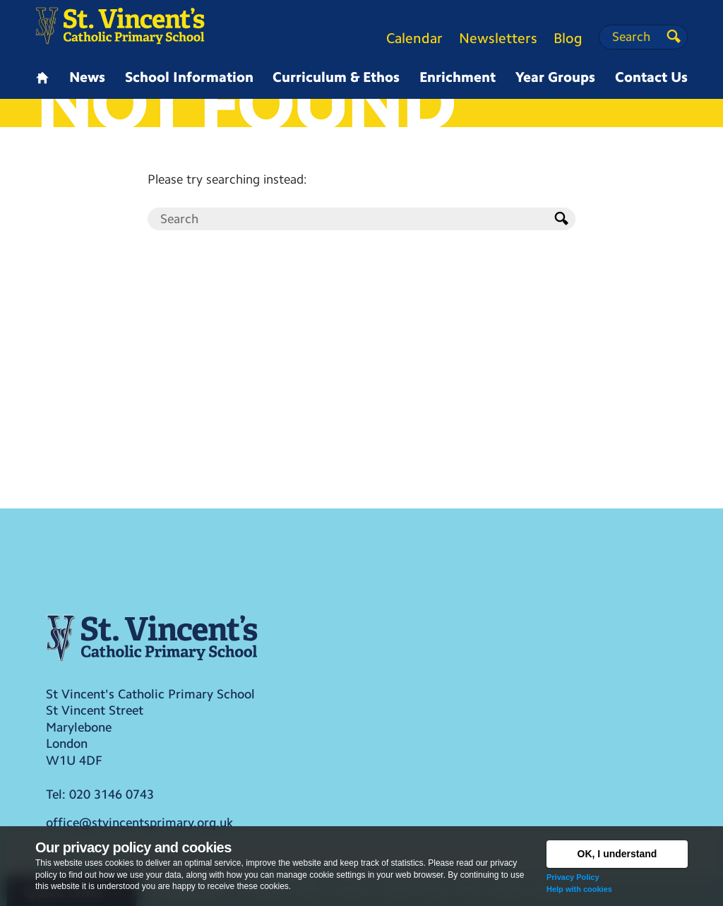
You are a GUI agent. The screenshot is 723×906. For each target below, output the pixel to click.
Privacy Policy (572, 877)
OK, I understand (617, 853)
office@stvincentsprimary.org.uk (139, 822)
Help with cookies (579, 889)
